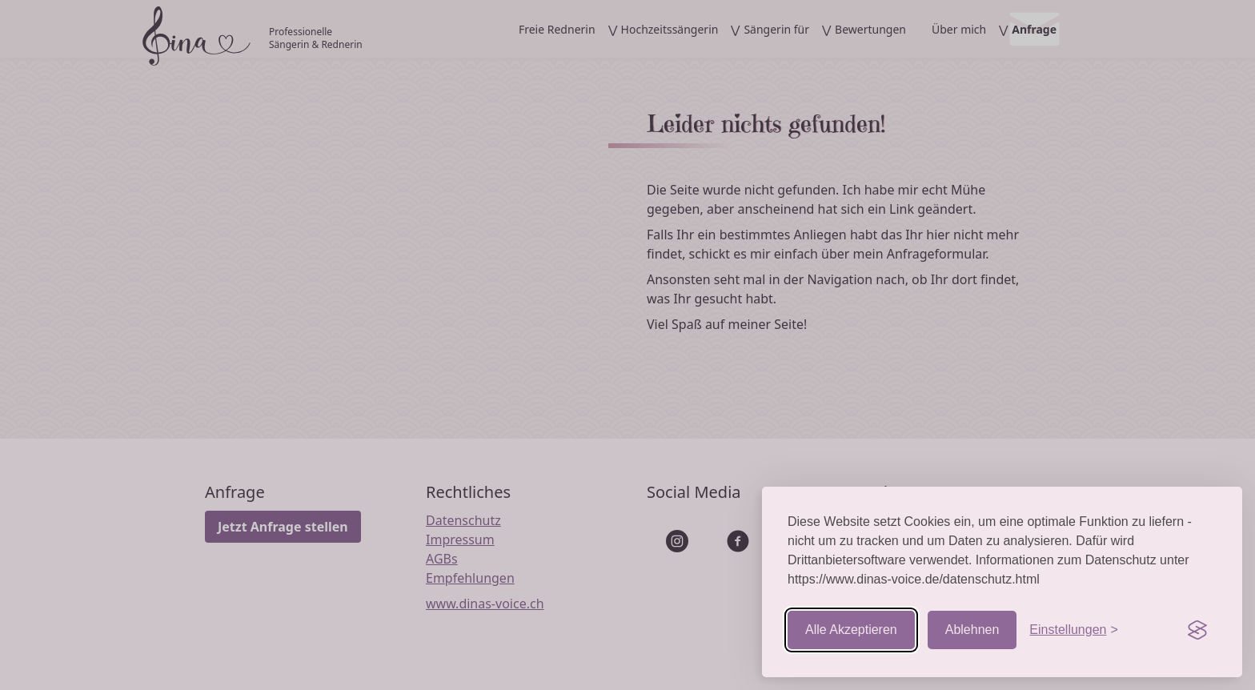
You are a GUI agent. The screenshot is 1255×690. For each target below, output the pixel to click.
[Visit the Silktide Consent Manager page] (1197, 630)
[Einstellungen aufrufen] (1073, 630)
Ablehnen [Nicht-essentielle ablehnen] (972, 629)
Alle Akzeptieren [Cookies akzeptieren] (851, 629)
